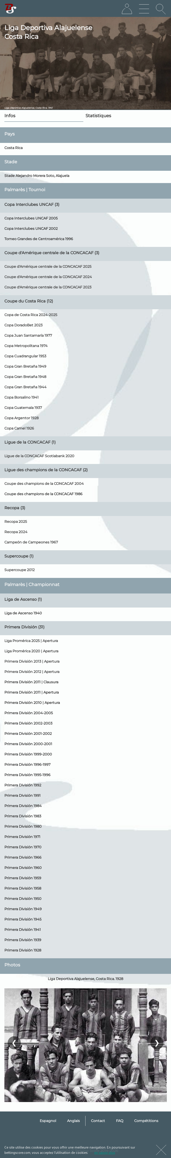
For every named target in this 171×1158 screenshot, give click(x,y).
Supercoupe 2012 (19, 570)
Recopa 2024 (15, 532)
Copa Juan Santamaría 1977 (28, 335)
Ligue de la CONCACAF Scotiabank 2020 (39, 456)
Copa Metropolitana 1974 (26, 346)
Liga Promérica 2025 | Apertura (31, 641)
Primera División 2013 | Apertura (31, 661)
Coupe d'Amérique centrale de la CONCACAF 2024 (48, 277)
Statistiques (98, 115)
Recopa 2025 (15, 522)
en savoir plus (104, 1152)
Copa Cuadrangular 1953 (25, 356)
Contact (98, 1121)
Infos (9, 115)
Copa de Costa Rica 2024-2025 (30, 315)
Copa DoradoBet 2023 (23, 325)
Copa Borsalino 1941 (21, 397)
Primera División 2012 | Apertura (31, 672)
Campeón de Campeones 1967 (31, 542)
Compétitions (146, 1121)
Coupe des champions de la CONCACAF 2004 (44, 484)
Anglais (73, 1121)
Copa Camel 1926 (19, 428)
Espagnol (48, 1121)
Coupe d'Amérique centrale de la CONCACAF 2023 (47, 287)
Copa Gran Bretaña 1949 (25, 366)
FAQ (119, 1121)
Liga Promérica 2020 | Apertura (31, 651)
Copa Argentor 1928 (21, 418)
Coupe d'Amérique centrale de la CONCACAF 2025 (47, 266)
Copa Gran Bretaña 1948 (25, 377)
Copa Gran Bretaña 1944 (25, 387)
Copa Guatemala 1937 (23, 408)
